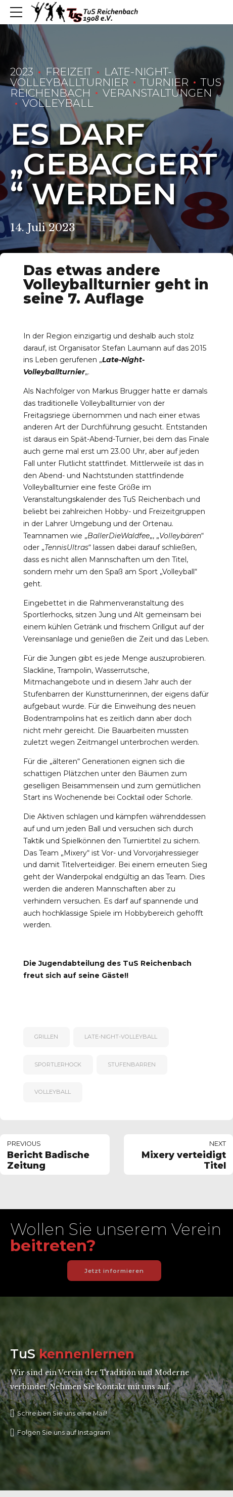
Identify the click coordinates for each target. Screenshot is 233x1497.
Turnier (165, 82)
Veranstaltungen (157, 93)
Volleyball (58, 103)
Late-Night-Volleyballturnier (91, 77)
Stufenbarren (132, 1064)
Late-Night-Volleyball (120, 1036)
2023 (21, 71)
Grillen (46, 1036)
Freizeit (68, 71)
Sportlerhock (57, 1064)
